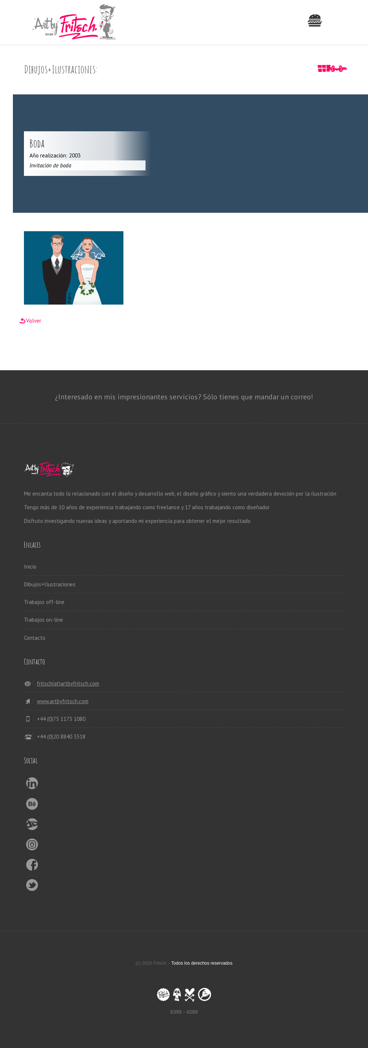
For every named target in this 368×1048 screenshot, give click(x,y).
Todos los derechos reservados (201, 963)
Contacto (34, 637)
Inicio (30, 566)
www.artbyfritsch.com (62, 701)
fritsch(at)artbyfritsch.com (68, 683)
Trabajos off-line (44, 601)
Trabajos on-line (43, 619)
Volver (33, 320)
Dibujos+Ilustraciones (50, 584)
